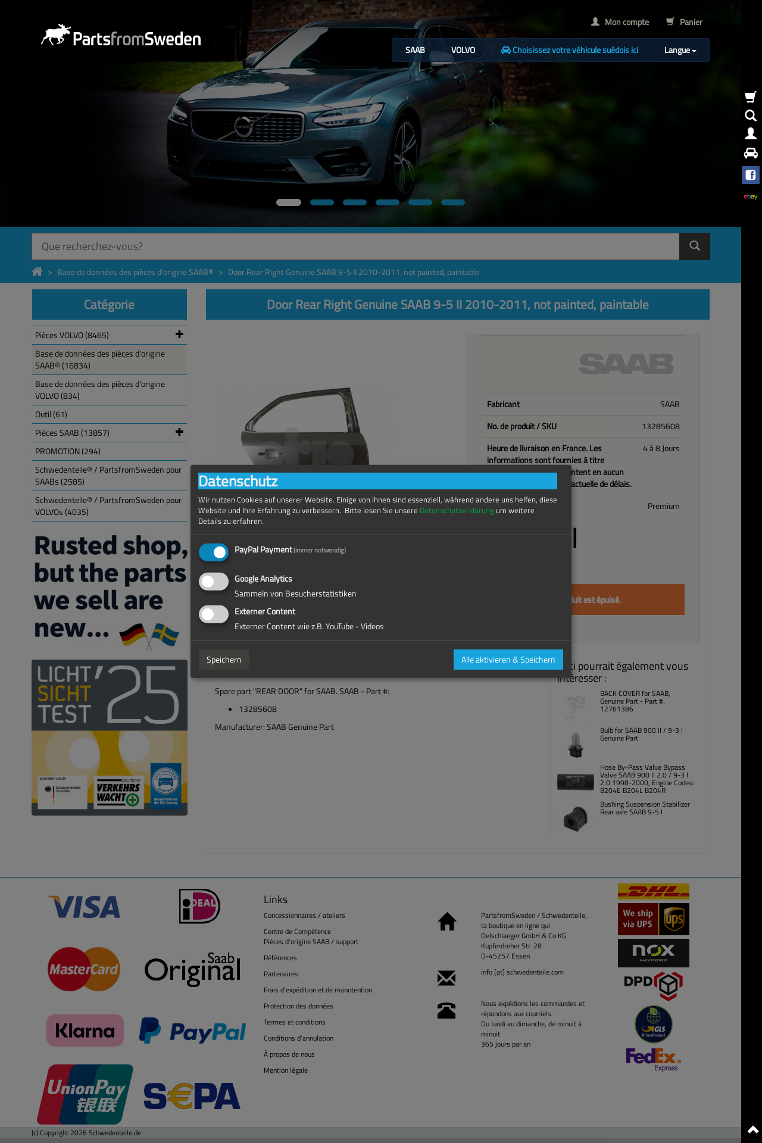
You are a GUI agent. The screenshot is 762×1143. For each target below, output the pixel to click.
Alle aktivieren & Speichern (508, 659)
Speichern (224, 659)
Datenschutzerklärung (457, 510)
